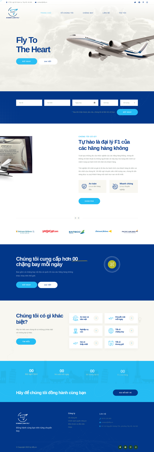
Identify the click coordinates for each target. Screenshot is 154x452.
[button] (75, 218)
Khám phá (89, 201)
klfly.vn (34, 447)
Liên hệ (106, 13)
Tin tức (122, 13)
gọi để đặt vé (125, 392)
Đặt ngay (127, 112)
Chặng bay (88, 13)
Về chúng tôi (67, 13)
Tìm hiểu (26, 341)
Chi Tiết (48, 64)
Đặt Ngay (26, 64)
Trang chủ (45, 13)
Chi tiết (48, 284)
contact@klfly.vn (42, 2)
